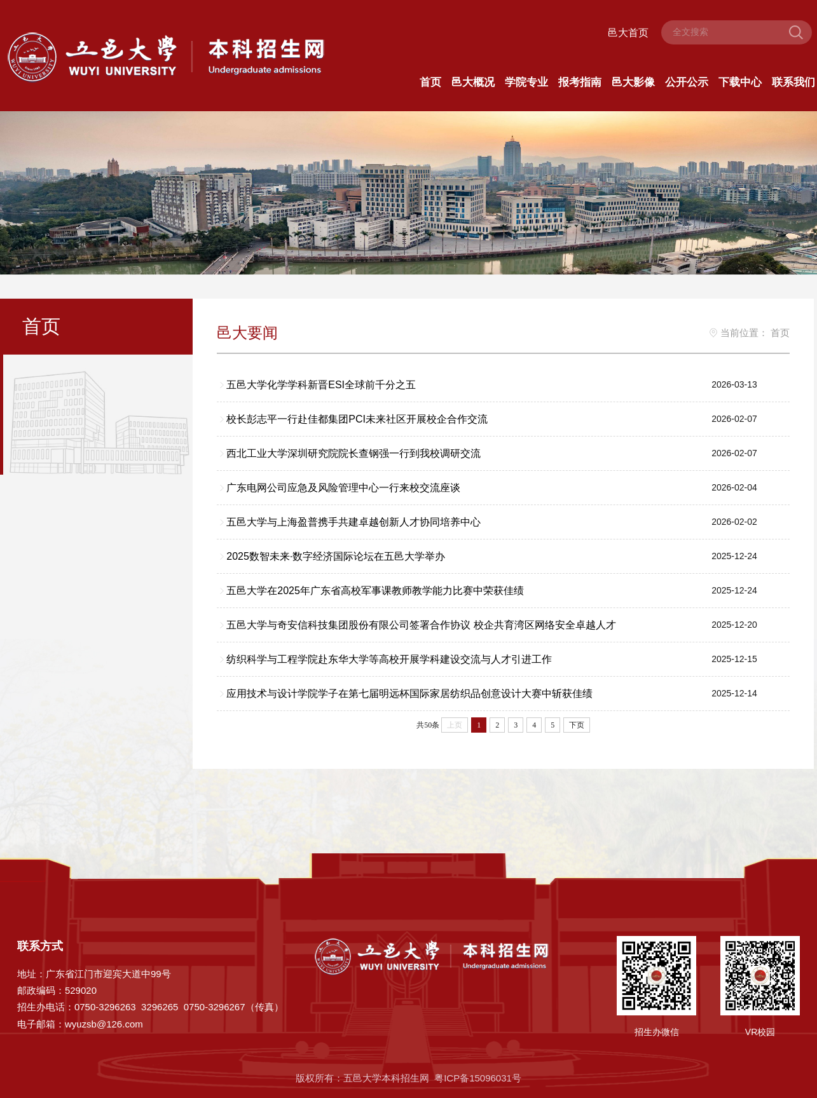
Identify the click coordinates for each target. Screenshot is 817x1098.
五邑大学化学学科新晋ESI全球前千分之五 (321, 385)
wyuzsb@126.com (104, 1024)
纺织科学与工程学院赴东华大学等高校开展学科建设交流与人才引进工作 (390, 659)
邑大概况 (473, 83)
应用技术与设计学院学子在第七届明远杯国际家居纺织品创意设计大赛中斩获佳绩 (410, 694)
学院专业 (526, 83)
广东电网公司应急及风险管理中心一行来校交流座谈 (344, 488)
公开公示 (686, 83)
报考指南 (579, 83)
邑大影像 (633, 83)
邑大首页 (628, 32)
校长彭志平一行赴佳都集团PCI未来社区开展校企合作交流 (357, 419)
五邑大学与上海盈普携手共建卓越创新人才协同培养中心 (354, 522)
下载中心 (740, 83)
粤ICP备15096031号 (477, 1078)
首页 (430, 83)
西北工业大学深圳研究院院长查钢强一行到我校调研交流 (354, 454)
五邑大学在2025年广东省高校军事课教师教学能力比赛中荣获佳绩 (376, 591)
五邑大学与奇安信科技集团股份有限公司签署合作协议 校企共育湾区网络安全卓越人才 (421, 625)
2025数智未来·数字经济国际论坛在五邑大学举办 (336, 557)
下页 (577, 725)
